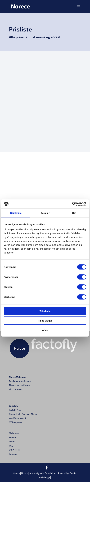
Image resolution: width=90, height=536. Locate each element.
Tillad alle (45, 311)
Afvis (45, 330)
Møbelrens (14, 433)
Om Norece (14, 450)
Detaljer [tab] (45, 212)
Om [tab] (74, 212)
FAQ (11, 446)
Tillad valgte (45, 320)
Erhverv (12, 437)
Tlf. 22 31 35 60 (15, 389)
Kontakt (13, 454)
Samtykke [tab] (16, 212)
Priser (12, 441)
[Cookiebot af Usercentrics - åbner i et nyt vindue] (72, 204)
